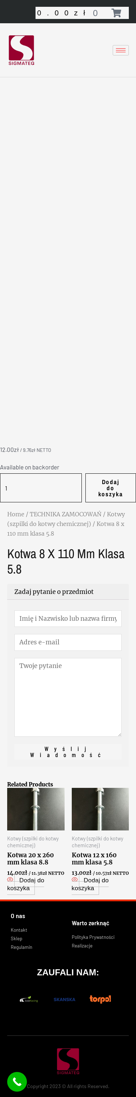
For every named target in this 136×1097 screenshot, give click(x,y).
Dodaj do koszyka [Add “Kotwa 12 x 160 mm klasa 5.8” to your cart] (90, 884)
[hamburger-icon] (121, 50)
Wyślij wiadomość (68, 751)
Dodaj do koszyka (110, 488)
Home (15, 514)
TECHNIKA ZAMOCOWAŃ (66, 514)
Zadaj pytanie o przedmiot (54, 592)
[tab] (68, 592)
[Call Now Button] (17, 1082)
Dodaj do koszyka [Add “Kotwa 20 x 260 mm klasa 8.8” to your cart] (25, 884)
